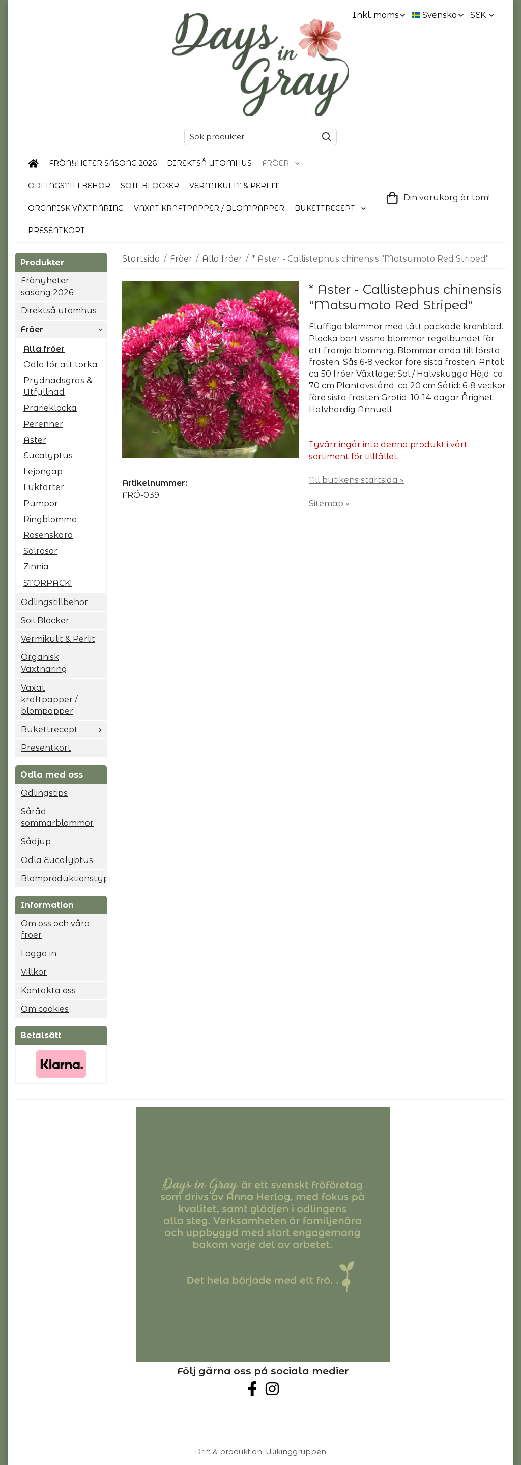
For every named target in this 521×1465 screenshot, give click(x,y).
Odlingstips (44, 793)
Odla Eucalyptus (57, 860)
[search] (324, 137)
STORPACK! (47, 583)
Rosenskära (48, 535)
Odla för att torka (60, 364)
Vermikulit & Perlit (234, 185)
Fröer (281, 163)
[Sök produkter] (248, 137)
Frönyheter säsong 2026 (103, 163)
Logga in (38, 953)
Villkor (34, 972)
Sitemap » (329, 503)
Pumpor (40, 503)
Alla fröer (44, 349)
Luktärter (43, 487)
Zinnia (36, 566)
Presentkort (56, 230)
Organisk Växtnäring (76, 208)
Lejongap (43, 471)
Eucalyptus (48, 456)
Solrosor (40, 551)
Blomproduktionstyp (63, 878)
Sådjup (36, 841)
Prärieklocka (50, 408)
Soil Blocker (150, 185)
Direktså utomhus (209, 163)
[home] (33, 164)
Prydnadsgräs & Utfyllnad (57, 386)
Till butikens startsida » (356, 480)
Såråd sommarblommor (57, 817)
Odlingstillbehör (69, 185)
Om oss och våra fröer (55, 929)
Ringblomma (50, 519)
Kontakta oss (48, 990)
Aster (34, 440)
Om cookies (45, 1009)
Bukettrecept (331, 208)
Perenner (43, 424)
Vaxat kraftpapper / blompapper (209, 208)
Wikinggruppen (296, 1451)
